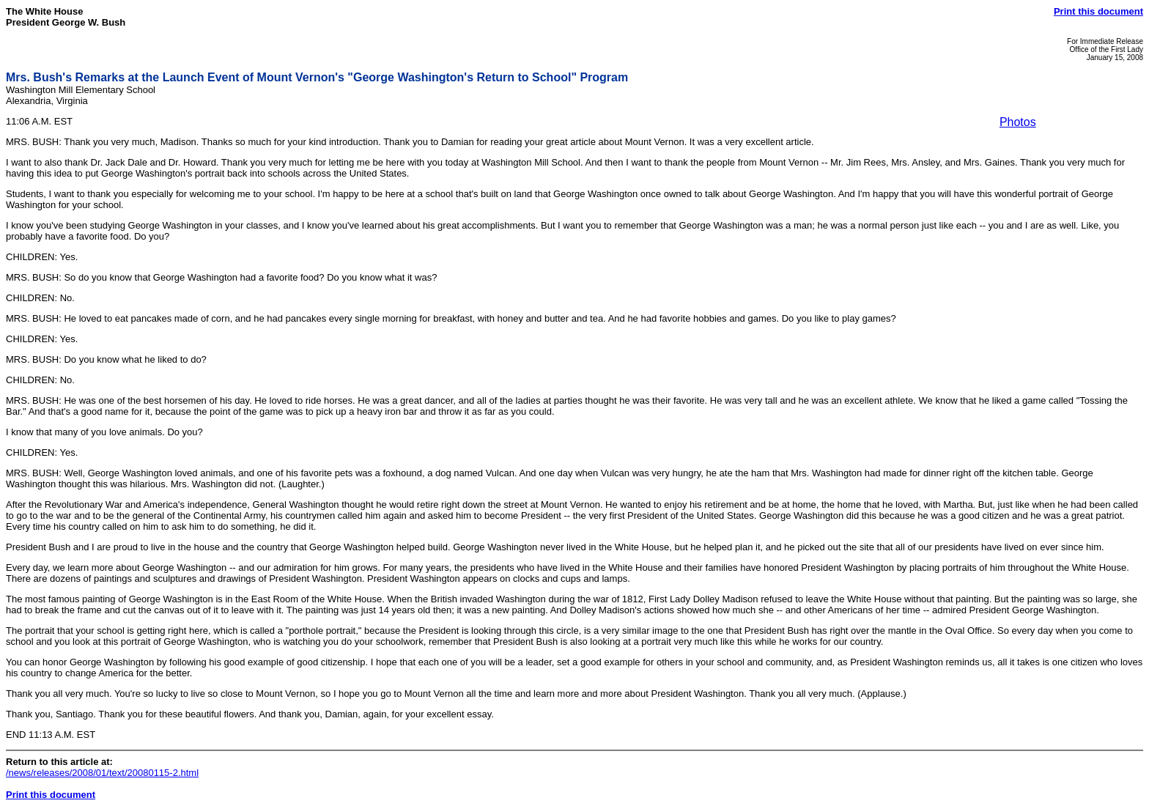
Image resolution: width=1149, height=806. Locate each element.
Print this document (1098, 11)
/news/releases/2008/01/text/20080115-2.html (102, 772)
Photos (1018, 122)
